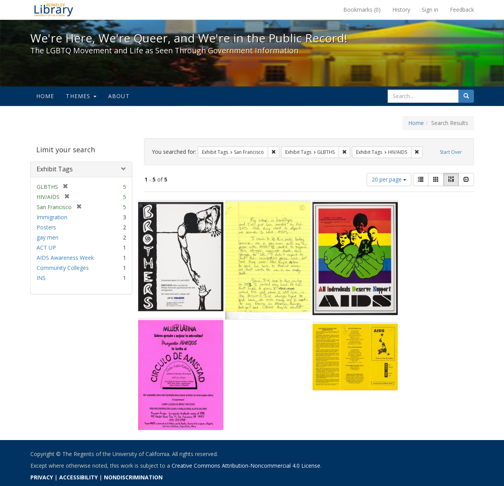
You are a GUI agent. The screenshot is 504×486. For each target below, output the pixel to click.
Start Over (451, 152)
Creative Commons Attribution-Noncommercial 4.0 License (246, 465)
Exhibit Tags (55, 169)
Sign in (430, 9)
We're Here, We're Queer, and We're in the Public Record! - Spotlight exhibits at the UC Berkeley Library (54, 9)
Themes (81, 96)
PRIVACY (41, 477)
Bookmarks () (362, 9)
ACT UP (46, 247)
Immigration (52, 217)
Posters (46, 227)
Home (45, 96)
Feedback (462, 9)
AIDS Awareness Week (65, 257)
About (119, 96)
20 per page (389, 179)
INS (41, 278)
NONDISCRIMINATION (133, 477)
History (401, 9)
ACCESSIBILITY (78, 477)
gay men (47, 237)
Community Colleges (63, 267)
